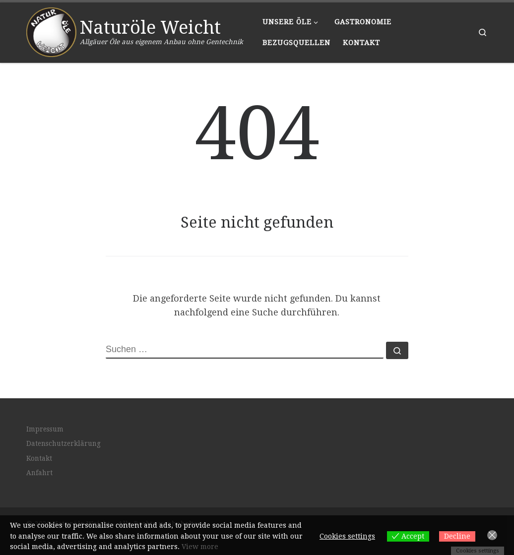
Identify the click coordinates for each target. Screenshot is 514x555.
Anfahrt (39, 473)
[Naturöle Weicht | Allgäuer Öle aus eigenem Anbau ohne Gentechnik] (51, 31)
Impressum (45, 429)
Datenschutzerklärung (63, 443)
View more (200, 547)
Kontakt (39, 458)
